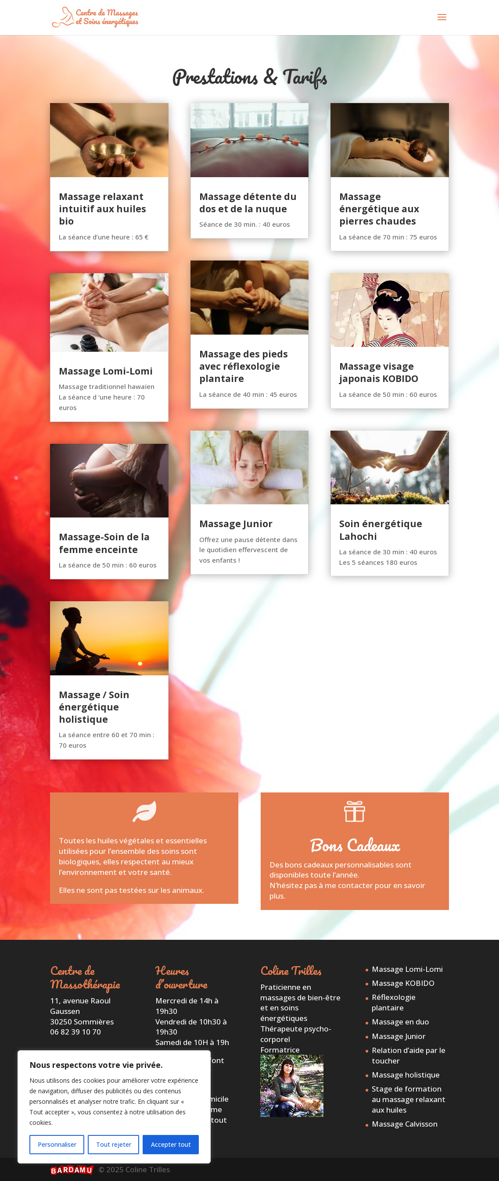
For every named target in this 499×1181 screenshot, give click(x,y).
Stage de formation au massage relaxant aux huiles (408, 1099)
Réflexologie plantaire (394, 1002)
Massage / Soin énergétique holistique (94, 707)
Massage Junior (236, 523)
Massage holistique (406, 1075)
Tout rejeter (113, 1144)
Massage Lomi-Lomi (106, 371)
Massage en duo (400, 1022)
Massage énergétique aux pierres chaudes (379, 209)
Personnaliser (57, 1144)
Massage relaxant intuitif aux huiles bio (102, 209)
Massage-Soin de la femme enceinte (104, 543)
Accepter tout (171, 1144)
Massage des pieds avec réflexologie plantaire (243, 366)
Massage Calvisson (405, 1124)
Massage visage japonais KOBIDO (378, 372)
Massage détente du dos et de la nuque (248, 202)
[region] (114, 1106)
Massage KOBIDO (403, 983)
